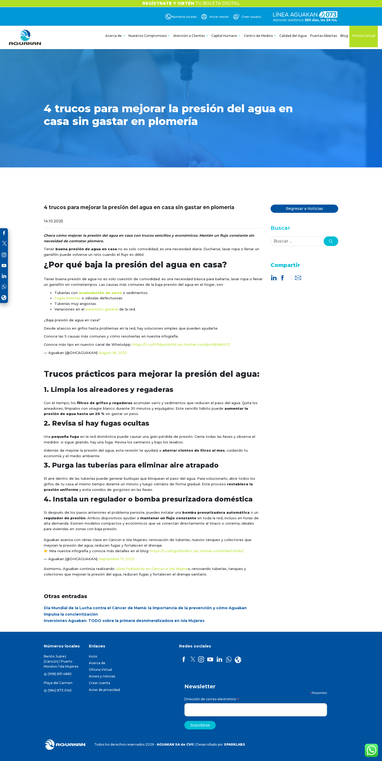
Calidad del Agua (293, 36)
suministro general (101, 309)
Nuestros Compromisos (147, 36)
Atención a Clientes (189, 36)
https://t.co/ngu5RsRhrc (171, 551)
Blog (344, 36)
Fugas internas (67, 298)
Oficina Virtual (363, 36)
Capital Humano (224, 36)
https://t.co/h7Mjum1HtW (154, 344)
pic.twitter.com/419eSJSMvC (219, 551)
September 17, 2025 (116, 559)
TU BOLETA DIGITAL (191, 3)
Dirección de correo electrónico (211, 700)
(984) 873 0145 (60, 690)
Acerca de (114, 36)
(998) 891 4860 (60, 674)
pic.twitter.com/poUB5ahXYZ (204, 344)
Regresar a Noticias (304, 208)
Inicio (93, 656)
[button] (331, 241)
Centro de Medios (259, 36)
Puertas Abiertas (323, 36)
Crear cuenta (99, 683)
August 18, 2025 (113, 353)
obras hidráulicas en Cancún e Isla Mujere (152, 569)
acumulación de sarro (100, 293)
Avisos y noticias (102, 676)
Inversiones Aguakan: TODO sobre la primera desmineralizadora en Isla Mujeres (124, 620)
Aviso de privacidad (104, 690)
